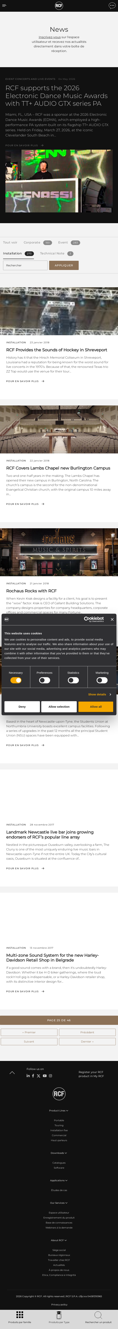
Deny (22, 706)
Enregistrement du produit (59, 1217)
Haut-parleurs (59, 1140)
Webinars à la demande (59, 1227)
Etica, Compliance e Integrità (59, 1275)
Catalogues (59, 1162)
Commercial (59, 1135)
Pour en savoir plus (21, 145)
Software (59, 1167)
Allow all (96, 706)
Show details (97, 694)
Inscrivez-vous (50, 37)
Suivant (29, 1041)
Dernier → (87, 1041)
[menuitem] (59, 1304)
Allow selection (58, 706)
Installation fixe (59, 1130)
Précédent (87, 1032)
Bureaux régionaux (59, 1255)
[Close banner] (112, 619)
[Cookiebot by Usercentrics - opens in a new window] (87, 619)
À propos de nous (59, 1270)
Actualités (59, 1265)
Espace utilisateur (59, 1212)
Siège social (59, 1250)
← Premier (29, 1032)
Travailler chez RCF (59, 1260)
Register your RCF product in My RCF (91, 1074)
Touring (59, 1125)
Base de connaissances (59, 1222)
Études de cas (59, 1190)
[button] (59, 1020)
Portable (59, 1120)
